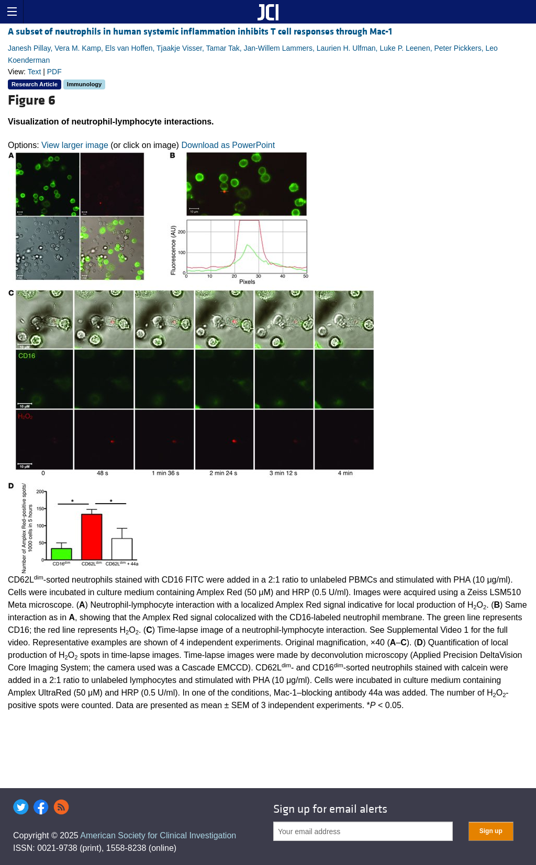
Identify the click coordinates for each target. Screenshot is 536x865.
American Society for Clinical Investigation (158, 835)
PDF (54, 71)
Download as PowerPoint (228, 145)
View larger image (74, 145)
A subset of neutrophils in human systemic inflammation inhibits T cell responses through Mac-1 (200, 32)
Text (34, 71)
